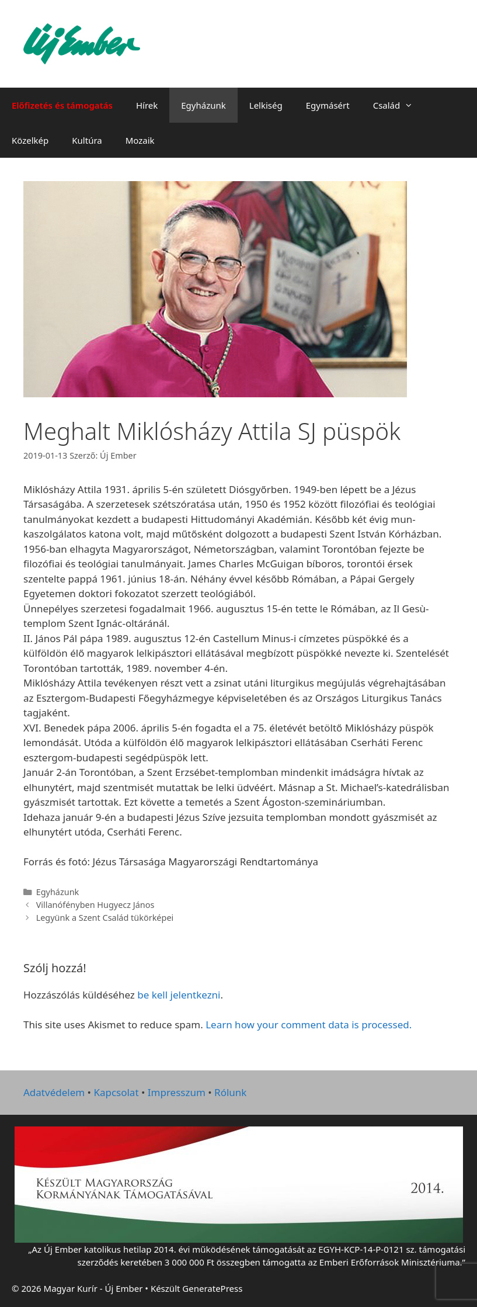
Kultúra (87, 140)
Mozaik (140, 140)
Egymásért (328, 105)
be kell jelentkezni (178, 994)
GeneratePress (212, 1288)
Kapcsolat (115, 1092)
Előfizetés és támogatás (62, 105)
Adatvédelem (54, 1092)
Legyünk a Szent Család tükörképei (105, 917)
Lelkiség (266, 105)
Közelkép (30, 140)
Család (399, 105)
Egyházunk (203, 105)
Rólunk (230, 1092)
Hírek (147, 105)
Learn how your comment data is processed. (309, 1024)
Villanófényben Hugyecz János (95, 904)
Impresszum (177, 1092)
